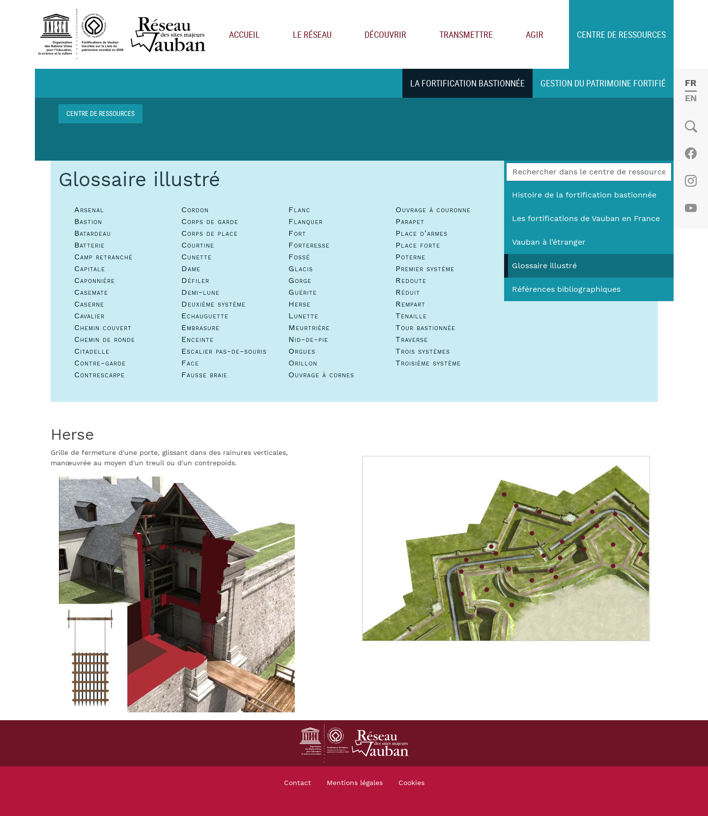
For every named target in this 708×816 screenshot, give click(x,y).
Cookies (411, 783)
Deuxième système (213, 304)
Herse (299, 304)
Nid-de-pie (308, 339)
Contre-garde (100, 363)
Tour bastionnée (425, 328)
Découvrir (385, 34)
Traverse (412, 339)
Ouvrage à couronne (433, 210)
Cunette (196, 257)
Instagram (690, 181)
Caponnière (94, 280)
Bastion (88, 221)
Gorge (300, 280)
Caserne (89, 304)
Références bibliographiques (566, 289)
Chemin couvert (103, 328)
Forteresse (309, 245)
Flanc (299, 210)
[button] (177, 594)
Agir (534, 34)
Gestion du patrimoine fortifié (603, 83)
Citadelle (92, 351)
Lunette (303, 316)
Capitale (89, 269)
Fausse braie (204, 375)
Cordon (195, 210)
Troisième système (428, 363)
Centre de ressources (621, 34)
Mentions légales (355, 783)
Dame (190, 269)
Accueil (244, 34)
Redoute (411, 280)
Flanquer (305, 221)
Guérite (302, 292)
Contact (297, 783)
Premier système (425, 269)
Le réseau (312, 34)
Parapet (410, 221)
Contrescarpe (99, 375)
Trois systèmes (423, 351)
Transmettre (466, 34)
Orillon (302, 363)
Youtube (690, 208)
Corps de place (209, 233)
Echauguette (204, 316)
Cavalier (89, 316)
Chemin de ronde (104, 339)
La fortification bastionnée (467, 83)
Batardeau (92, 233)
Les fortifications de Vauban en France (586, 219)
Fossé (299, 257)
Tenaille (411, 316)
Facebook (690, 153)
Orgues (301, 351)
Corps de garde (209, 221)
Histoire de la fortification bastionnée (584, 195)
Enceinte (197, 339)
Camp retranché (103, 257)
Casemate (91, 292)
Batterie (89, 245)
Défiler (195, 280)
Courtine (197, 245)
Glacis (300, 269)
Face (190, 363)
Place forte (418, 245)
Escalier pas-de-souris (224, 351)
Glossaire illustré (544, 266)
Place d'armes (422, 233)
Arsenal (89, 210)
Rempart (410, 304)
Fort (297, 233)
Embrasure (200, 328)
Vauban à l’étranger (549, 242)
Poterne (410, 257)
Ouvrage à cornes (321, 375)
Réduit (408, 292)
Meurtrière (309, 328)
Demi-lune (200, 292)
